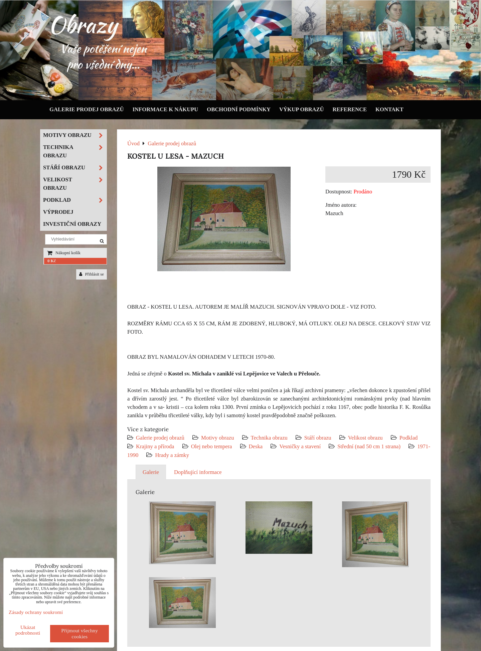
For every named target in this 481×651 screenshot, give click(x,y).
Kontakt (389, 109)
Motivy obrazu (217, 438)
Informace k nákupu (165, 109)
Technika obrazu (269, 438)
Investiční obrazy (72, 224)
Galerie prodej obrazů (86, 109)
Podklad (408, 438)
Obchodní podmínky (239, 109)
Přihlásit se (91, 274)
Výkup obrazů (301, 109)
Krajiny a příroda (155, 446)
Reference (350, 109)
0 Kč (51, 261)
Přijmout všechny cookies (79, 633)
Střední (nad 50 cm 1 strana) (368, 446)
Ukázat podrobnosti (27, 630)
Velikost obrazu (365, 438)
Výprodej (58, 212)
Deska (256, 446)
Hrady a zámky (172, 455)
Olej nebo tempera (211, 446)
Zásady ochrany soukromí (36, 612)
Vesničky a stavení (300, 446)
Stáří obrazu (317, 438)
